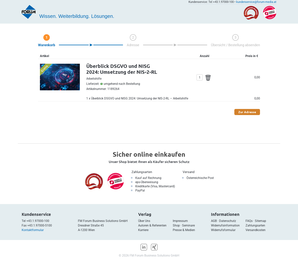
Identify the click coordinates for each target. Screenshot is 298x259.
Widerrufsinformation (225, 225)
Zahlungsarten (142, 172)
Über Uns (144, 221)
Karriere (143, 230)
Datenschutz (227, 221)
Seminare (188, 225)
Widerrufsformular (223, 230)
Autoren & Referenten (152, 225)
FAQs (249, 221)
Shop (176, 225)
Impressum (180, 221)
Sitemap (260, 221)
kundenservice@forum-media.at (256, 2)
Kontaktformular (33, 230)
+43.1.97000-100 (37, 221)
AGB (214, 221)
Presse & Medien (184, 230)
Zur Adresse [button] (247, 112)
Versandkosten (256, 230)
